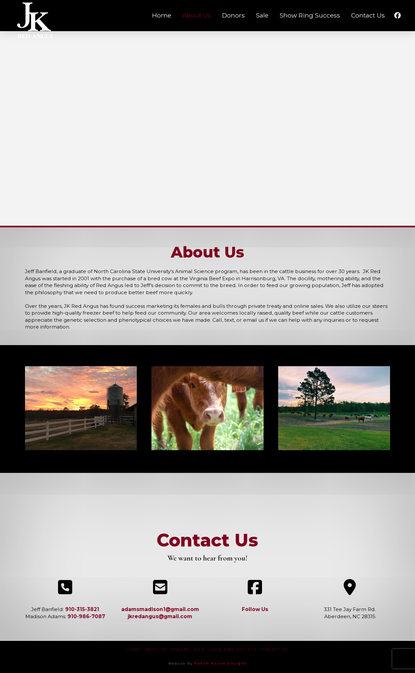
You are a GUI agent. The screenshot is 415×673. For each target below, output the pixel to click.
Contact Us (274, 649)
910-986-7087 (86, 616)
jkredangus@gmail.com (160, 616)
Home (133, 649)
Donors (180, 649)
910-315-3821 (82, 609)
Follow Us (255, 609)
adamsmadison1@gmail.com (160, 609)
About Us (156, 649)
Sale (199, 649)
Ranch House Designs (220, 663)
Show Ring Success (232, 649)
